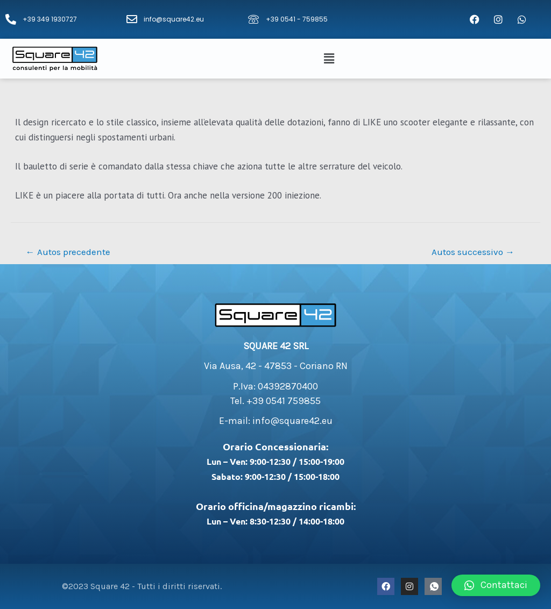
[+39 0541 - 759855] (253, 19)
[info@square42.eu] (131, 19)
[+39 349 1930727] (10, 19)
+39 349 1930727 (50, 19)
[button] (330, 58)
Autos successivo (473, 251)
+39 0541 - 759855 (297, 19)
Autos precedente (68, 251)
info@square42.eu (174, 19)
